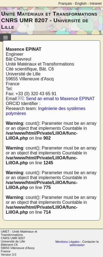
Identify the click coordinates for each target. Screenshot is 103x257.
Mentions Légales (67, 241)
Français (65, 3)
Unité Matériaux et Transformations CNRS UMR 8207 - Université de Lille (49, 20)
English (81, 3)
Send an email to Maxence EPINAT (60, 98)
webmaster (77, 245)
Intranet (96, 3)
